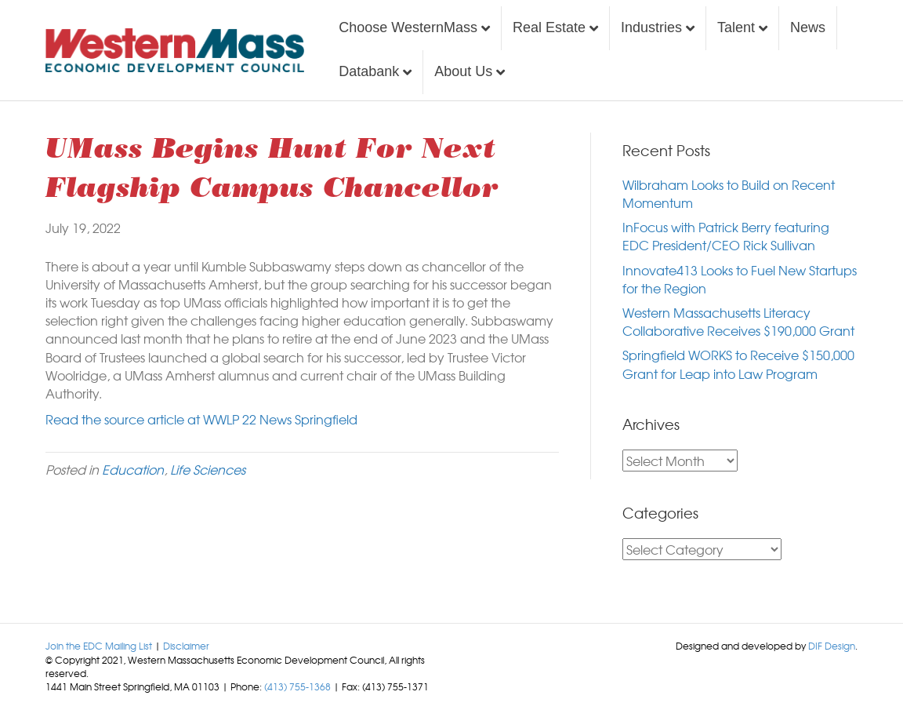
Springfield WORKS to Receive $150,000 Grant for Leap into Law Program (738, 363)
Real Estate (549, 27)
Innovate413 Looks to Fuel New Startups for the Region (739, 278)
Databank (369, 71)
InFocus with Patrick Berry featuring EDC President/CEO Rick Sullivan (725, 235)
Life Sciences (207, 469)
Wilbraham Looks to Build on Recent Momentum (728, 193)
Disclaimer (186, 646)
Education (133, 469)
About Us (463, 71)
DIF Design (831, 646)
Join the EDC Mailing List (98, 646)
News (807, 27)
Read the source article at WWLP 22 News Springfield (201, 419)
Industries (651, 27)
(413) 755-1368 (297, 686)
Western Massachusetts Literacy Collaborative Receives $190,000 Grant (738, 321)
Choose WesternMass (408, 27)
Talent (736, 27)
